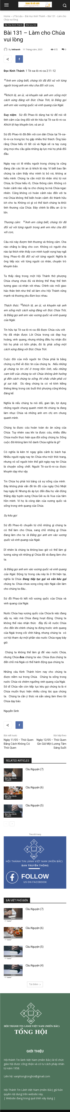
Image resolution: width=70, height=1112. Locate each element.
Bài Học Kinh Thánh (35, 16)
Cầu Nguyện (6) (34, 787)
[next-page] (12, 823)
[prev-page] (6, 823)
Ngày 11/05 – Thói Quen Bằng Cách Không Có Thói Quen (18, 743)
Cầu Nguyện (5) (34, 805)
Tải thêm (35, 984)
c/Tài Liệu (18, 16)
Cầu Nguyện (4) (34, 965)
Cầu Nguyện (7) (34, 769)
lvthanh (16, 49)
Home (7, 16)
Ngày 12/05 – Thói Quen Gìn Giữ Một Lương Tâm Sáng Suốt (51, 743)
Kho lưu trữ (31, 25)
